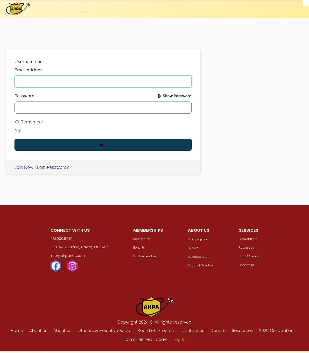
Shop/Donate (245, 259)
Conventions (244, 241)
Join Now (24, 167)
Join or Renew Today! (240, 10)
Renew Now (142, 241)
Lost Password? (53, 167)
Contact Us (243, 267)
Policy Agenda (197, 242)
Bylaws (192, 251)
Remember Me (28, 126)
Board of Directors (199, 268)
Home (82, 9)
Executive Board (198, 259)
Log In (277, 11)
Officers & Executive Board (104, 332)
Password (24, 95)
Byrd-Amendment (147, 259)
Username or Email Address (28, 65)
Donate (130, 9)
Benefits (140, 250)
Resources (157, 9)
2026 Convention (193, 9)
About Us (106, 9)
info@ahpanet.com (71, 258)
